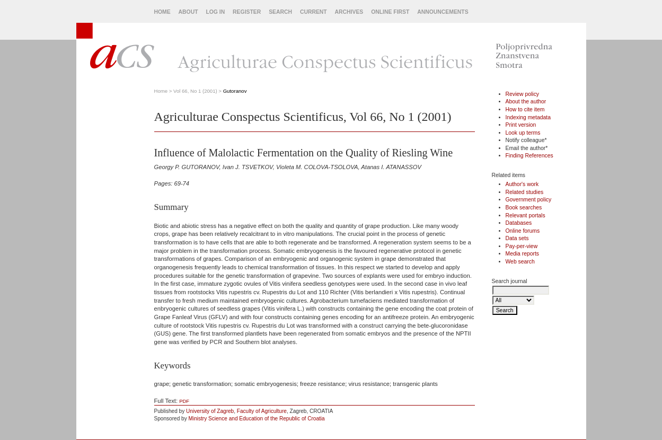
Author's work (522, 184)
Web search (520, 262)
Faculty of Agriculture (262, 411)
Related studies (525, 192)
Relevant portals (525, 215)
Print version (521, 125)
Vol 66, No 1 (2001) (195, 91)
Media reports (523, 254)
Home (162, 12)
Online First (390, 12)
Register (247, 12)
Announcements (442, 12)
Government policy (529, 200)
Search (280, 12)
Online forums (523, 231)
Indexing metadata (528, 117)
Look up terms (523, 133)
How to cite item (525, 109)
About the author (526, 101)
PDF (184, 401)
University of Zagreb (210, 411)
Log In (215, 12)
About (188, 12)
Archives (349, 12)
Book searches (524, 207)
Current (313, 12)
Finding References (529, 156)
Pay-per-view (522, 246)
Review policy (523, 94)
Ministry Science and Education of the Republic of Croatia (257, 418)
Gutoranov (235, 91)
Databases (519, 223)
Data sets (517, 238)
